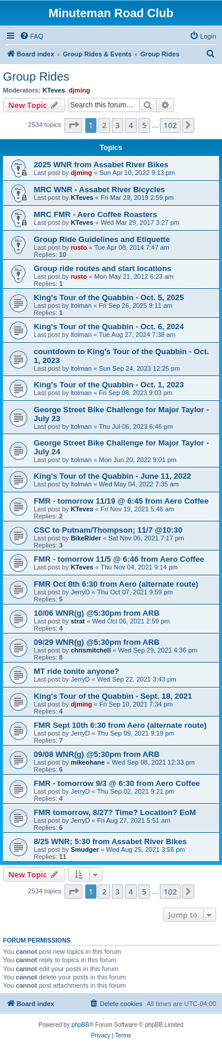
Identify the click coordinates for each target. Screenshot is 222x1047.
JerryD (79, 592)
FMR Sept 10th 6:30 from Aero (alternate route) (120, 725)
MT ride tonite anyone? (76, 671)
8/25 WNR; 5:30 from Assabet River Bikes (110, 841)
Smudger (84, 849)
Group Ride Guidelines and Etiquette (102, 239)
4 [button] (130, 125)
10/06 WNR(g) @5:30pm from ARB (96, 613)
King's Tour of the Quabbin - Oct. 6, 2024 (109, 326)
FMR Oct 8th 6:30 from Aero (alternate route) (116, 584)
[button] (73, 125)
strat (77, 621)
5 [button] (144, 125)
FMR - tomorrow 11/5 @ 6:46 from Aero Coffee (119, 559)
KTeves (54, 90)
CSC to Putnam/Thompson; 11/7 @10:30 (108, 530)
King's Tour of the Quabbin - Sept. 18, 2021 (113, 696)
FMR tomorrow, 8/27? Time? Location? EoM (115, 812)
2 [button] (104, 125)
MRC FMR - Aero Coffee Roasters (95, 214)
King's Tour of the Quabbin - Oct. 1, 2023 (109, 384)
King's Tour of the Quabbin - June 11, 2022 (112, 476)
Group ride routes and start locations (102, 268)
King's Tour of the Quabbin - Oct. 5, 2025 (109, 297)
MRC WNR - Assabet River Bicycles (99, 189)
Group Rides (36, 76)
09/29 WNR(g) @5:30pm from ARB (96, 642)
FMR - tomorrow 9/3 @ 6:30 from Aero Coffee (117, 783)
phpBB (80, 1024)
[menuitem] (31, 36)
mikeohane (87, 762)
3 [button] (117, 125)
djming (79, 90)
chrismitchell (90, 650)
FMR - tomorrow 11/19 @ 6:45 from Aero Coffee (121, 501)
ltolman (80, 305)
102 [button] (169, 125)
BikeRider (85, 538)
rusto (78, 247)
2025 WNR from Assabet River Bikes (101, 164)
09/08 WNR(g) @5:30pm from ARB (96, 754)
